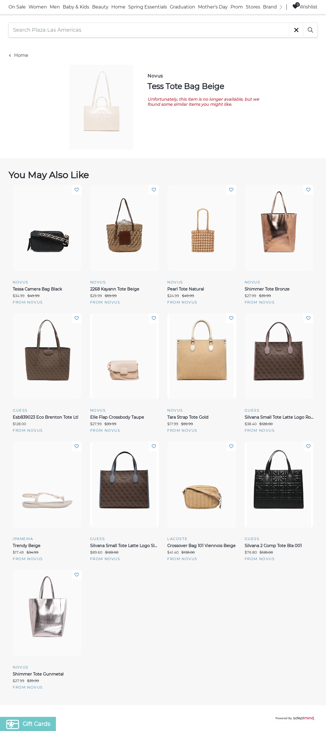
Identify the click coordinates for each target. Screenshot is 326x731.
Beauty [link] (100, 7)
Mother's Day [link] (213, 7)
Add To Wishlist (77, 190)
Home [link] (118, 7)
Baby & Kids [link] (76, 7)
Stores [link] (253, 7)
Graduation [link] (182, 7)
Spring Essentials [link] (147, 7)
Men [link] (55, 7)
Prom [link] (237, 7)
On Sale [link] (17, 7)
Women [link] (38, 7)
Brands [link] (271, 7)
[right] (281, 7)
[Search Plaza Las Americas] (149, 30)
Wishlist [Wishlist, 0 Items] (305, 7)
